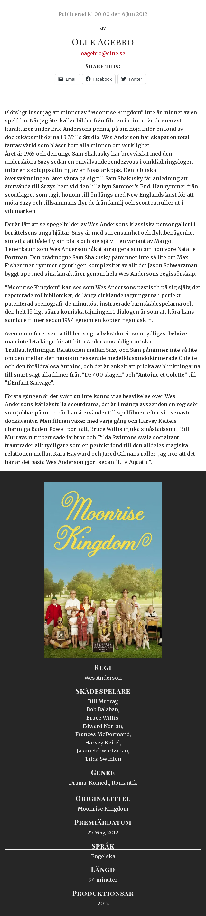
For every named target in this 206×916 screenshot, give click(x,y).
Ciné (20, 11)
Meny (193, 11)
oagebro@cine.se (103, 53)
